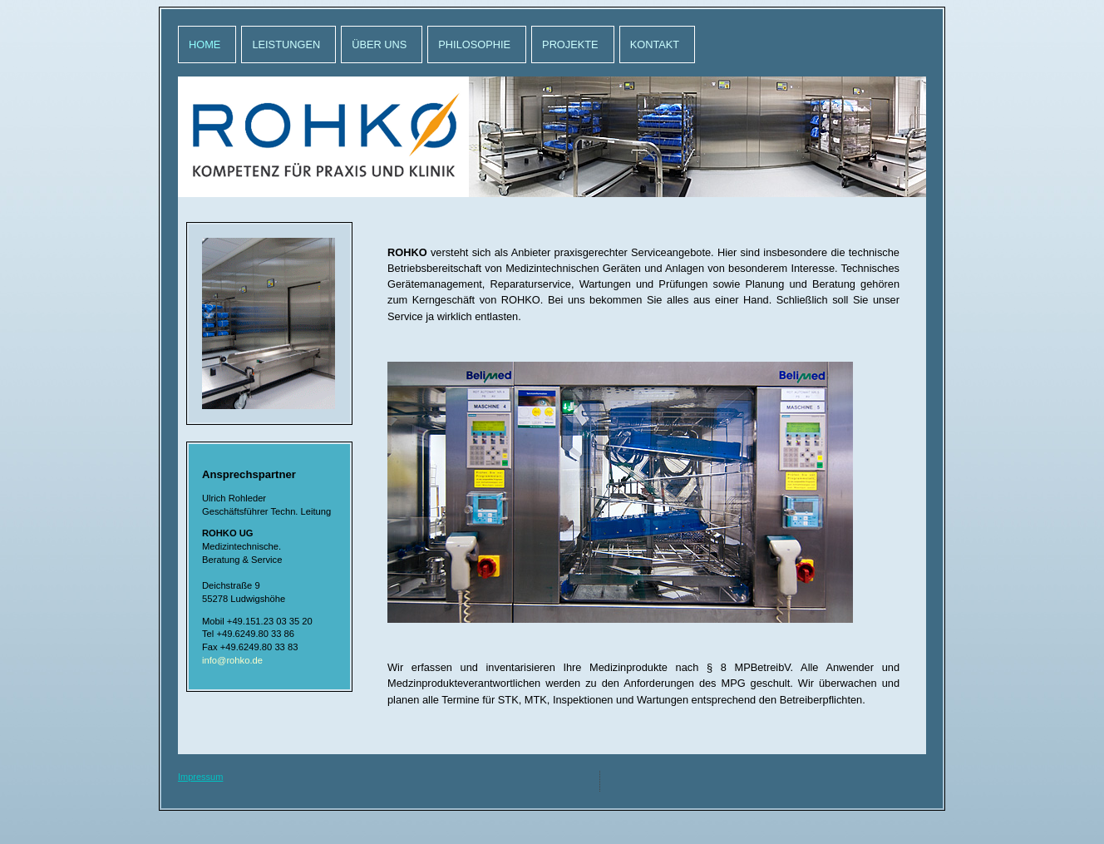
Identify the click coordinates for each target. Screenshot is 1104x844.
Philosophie (474, 44)
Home (204, 44)
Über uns (379, 44)
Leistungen (286, 44)
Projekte (570, 44)
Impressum (200, 777)
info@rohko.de (232, 660)
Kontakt (655, 44)
